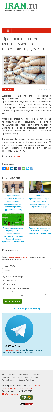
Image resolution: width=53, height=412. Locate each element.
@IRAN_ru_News (12, 346)
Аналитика (36, 374)
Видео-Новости (9, 380)
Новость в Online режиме (16, 288)
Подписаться (12, 301)
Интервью (18, 377)
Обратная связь (10, 394)
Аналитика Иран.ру (13, 276)
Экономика (9, 280)
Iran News (16, 156)
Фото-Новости (31, 377)
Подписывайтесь (11, 350)
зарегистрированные (19, 257)
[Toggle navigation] (8, 30)
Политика (9, 284)
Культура (6, 377)
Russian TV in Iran (26, 380)
